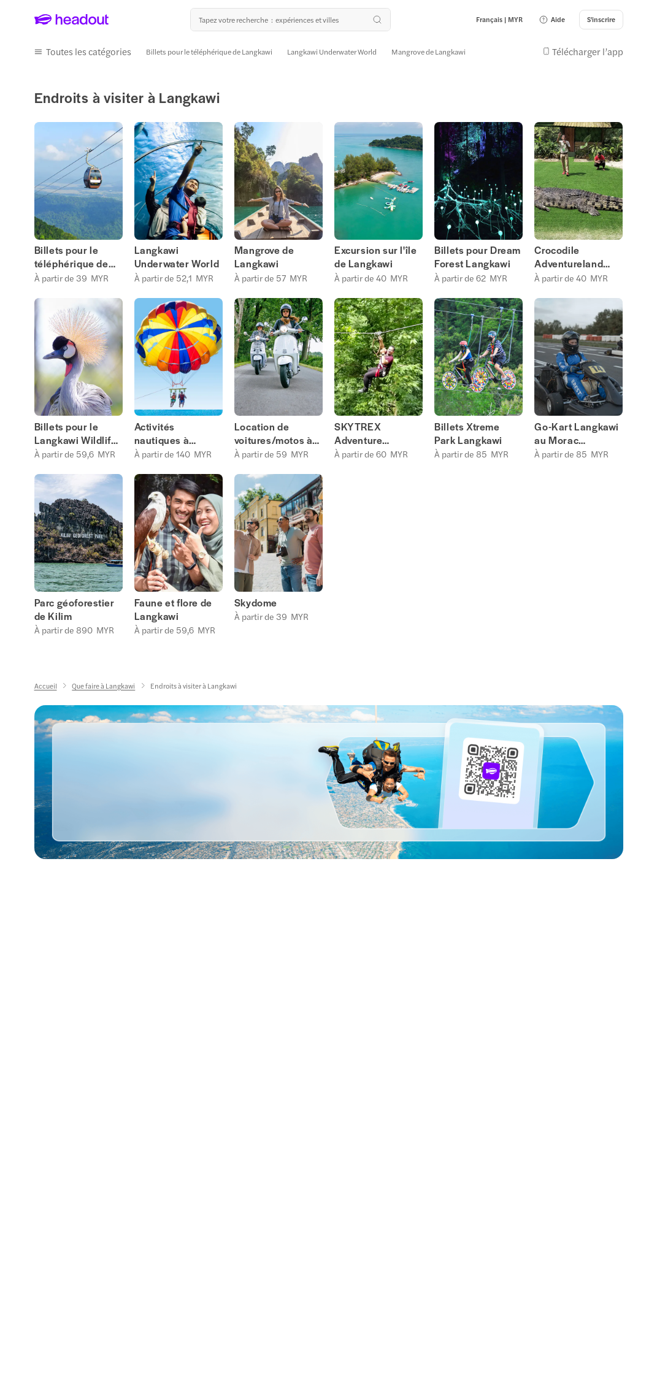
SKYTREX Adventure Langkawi (358, 431)
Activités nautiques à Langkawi (162, 431)
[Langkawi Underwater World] (332, 51)
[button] (552, 19)
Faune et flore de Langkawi (173, 607)
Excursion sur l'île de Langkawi (375, 255)
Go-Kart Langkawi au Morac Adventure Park (576, 431)
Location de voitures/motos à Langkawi (273, 431)
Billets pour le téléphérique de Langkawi (71, 255)
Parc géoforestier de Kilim (74, 607)
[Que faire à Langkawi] (103, 683)
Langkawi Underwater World (177, 255)
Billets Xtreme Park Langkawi (468, 431)
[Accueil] (45, 683)
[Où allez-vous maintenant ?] (290, 20)
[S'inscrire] (601, 19)
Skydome (255, 600)
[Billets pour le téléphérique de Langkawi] (209, 51)
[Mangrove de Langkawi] (428, 51)
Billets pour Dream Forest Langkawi (477, 255)
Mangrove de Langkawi (264, 255)
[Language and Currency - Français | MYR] (499, 19)
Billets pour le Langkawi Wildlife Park (75, 431)
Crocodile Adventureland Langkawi (568, 255)
